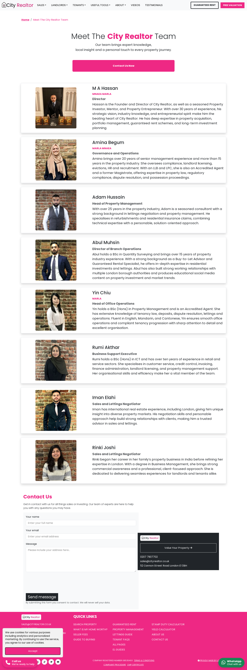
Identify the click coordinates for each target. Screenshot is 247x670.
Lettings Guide (122, 634)
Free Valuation (232, 5)
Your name (32, 517)
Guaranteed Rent (205, 5)
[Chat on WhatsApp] (231, 663)
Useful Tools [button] (99, 5)
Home (25, 20)
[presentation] (50, 584)
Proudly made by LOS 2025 (212, 660)
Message (31, 544)
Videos (135, 5)
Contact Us (160, 639)
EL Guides (119, 649)
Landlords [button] (58, 5)
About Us (158, 634)
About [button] (119, 5)
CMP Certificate (135, 664)
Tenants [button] (78, 5)
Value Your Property (178, 548)
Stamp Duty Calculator (168, 624)
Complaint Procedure (114, 664)
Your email (32, 530)
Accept (32, 651)
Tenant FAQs (121, 639)
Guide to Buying (84, 639)
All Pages (119, 644)
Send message (42, 597)
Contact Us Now (123, 66)
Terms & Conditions (144, 660)
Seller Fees (80, 634)
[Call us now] (20, 663)
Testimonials (154, 5)
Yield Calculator (163, 629)
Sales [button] (40, 5)
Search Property (85, 624)
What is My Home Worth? (90, 629)
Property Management (128, 629)
